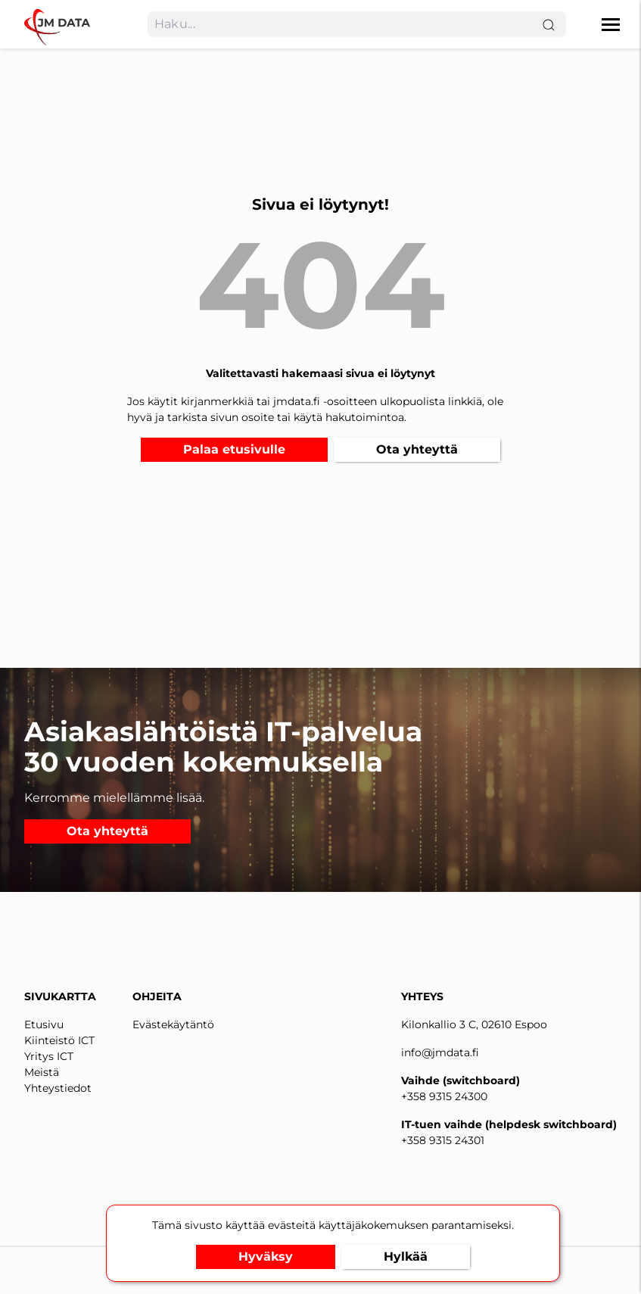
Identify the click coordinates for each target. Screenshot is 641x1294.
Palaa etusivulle (234, 449)
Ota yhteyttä (417, 449)
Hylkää (406, 1256)
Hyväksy (265, 1256)
